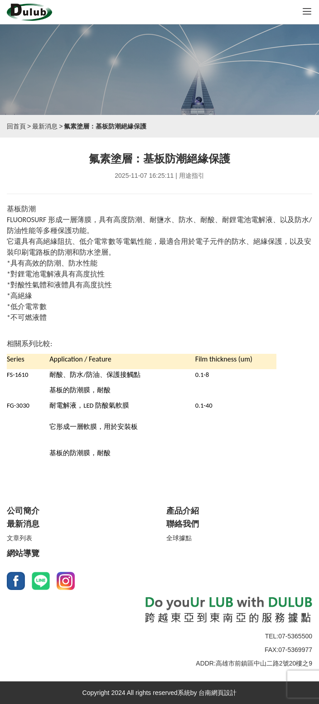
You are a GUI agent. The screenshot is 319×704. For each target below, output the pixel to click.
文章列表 (19, 538)
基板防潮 (21, 209)
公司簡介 (23, 510)
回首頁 (16, 126)
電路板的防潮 (50, 252)
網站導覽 (23, 553)
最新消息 (45, 126)
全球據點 (179, 538)
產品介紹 (182, 510)
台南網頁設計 (217, 692)
